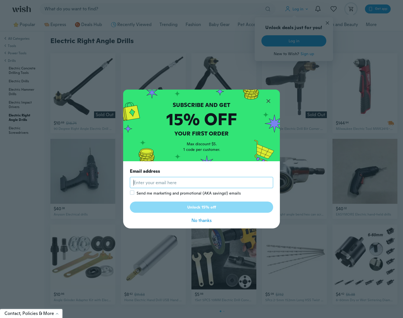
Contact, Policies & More (33, 313)
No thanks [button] (201, 220)
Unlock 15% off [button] (201, 207)
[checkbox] (132, 192)
